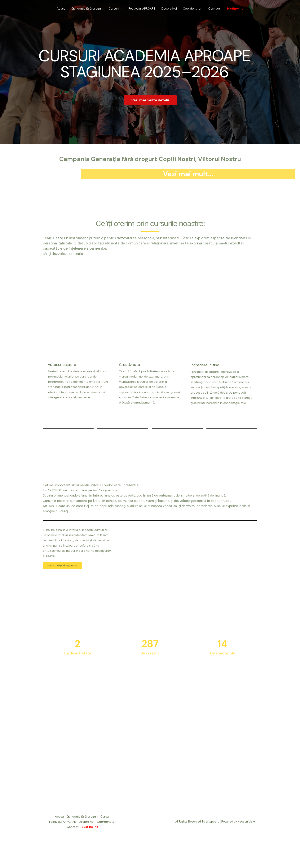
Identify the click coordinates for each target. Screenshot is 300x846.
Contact (214, 8)
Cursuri (115, 8)
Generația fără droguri (87, 8)
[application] (120, 8)
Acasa (61, 8)
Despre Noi (169, 8)
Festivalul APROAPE (142, 8)
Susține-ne (234, 8)
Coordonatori (192, 8)
